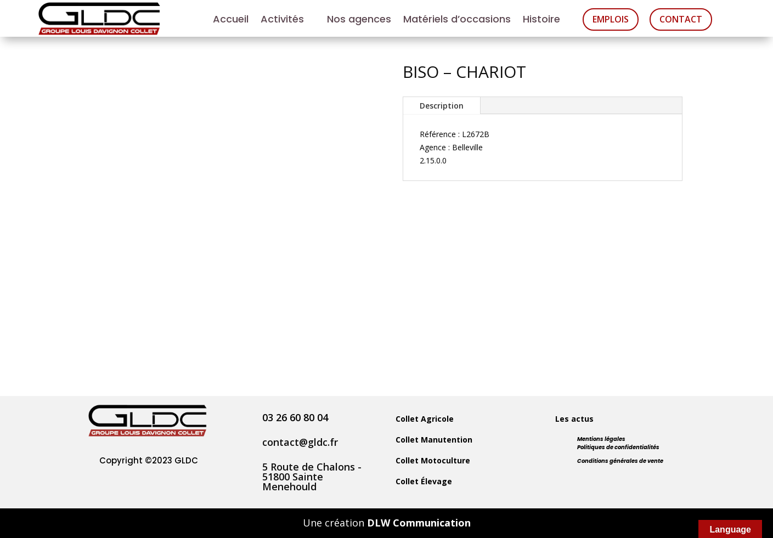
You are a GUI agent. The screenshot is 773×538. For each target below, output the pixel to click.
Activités (282, 20)
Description (442, 105)
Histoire (541, 20)
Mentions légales (601, 439)
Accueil (231, 20)
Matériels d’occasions (457, 20)
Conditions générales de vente (620, 461)
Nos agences (359, 20)
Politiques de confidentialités (618, 447)
